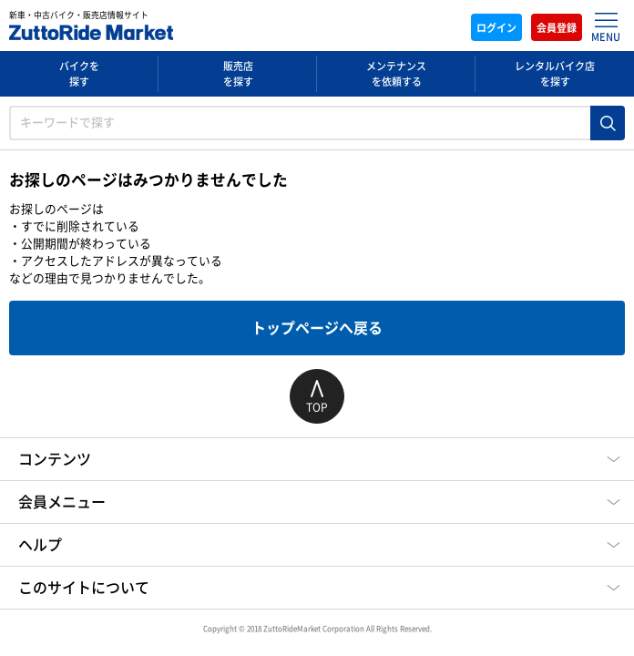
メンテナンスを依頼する (396, 74)
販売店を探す (238, 74)
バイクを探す (79, 74)
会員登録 (557, 28)
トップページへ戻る (317, 328)
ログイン (496, 28)
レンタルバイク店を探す (555, 74)
